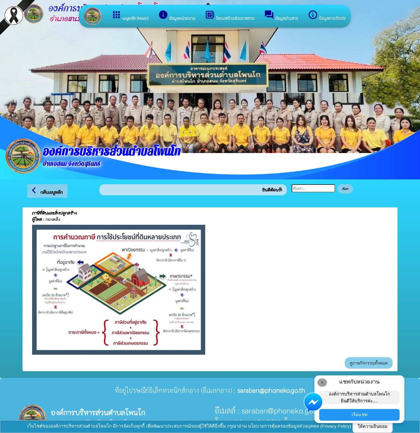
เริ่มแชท (360, 414)
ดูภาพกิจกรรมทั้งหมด (369, 363)
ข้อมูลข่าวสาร (281, 16)
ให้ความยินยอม (373, 426)
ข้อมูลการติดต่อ (327, 16)
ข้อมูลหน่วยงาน (176, 16)
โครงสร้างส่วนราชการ (229, 16)
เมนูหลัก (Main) (129, 16)
